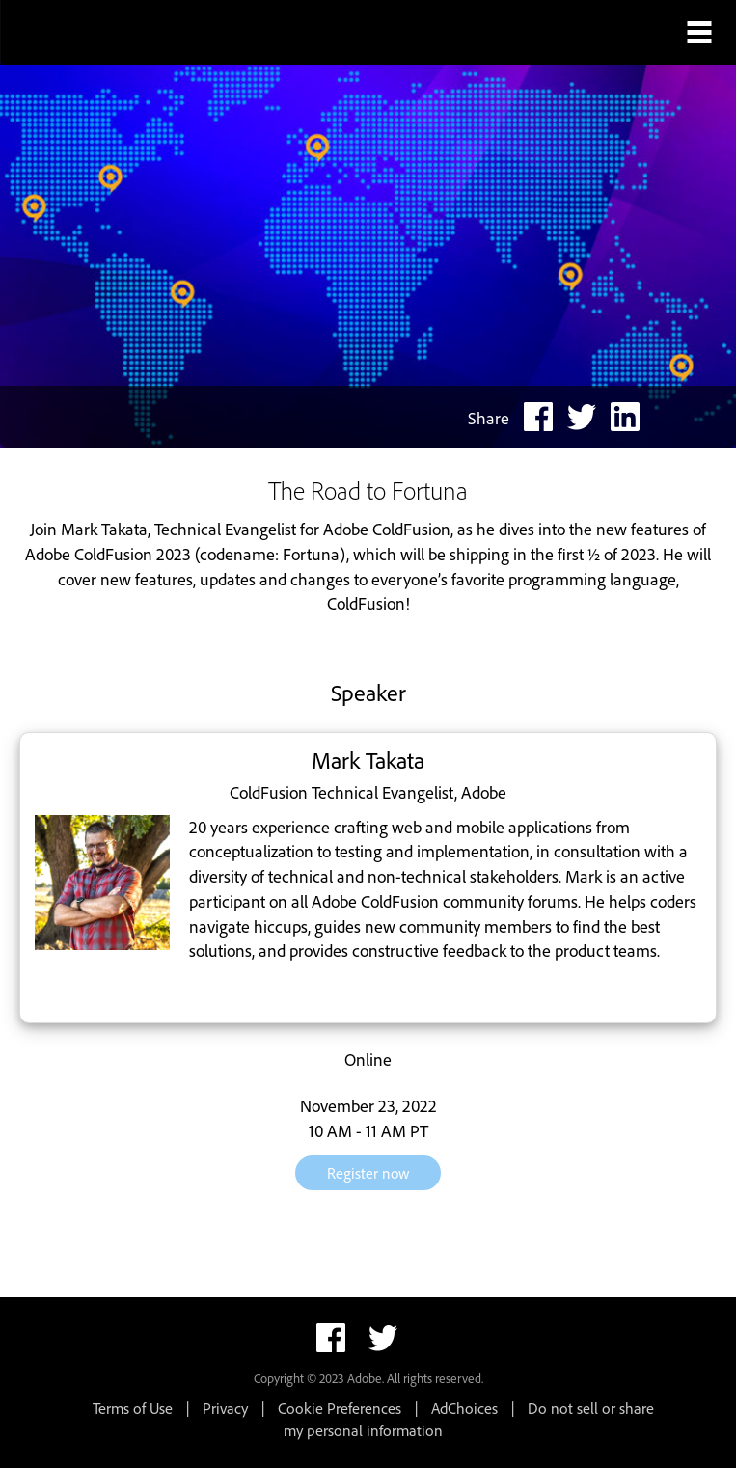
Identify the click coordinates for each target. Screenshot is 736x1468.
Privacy (225, 1408)
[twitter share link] (581, 416)
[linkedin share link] (625, 416)
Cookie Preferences (339, 1408)
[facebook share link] (538, 416)
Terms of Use (133, 1408)
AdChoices (464, 1408)
